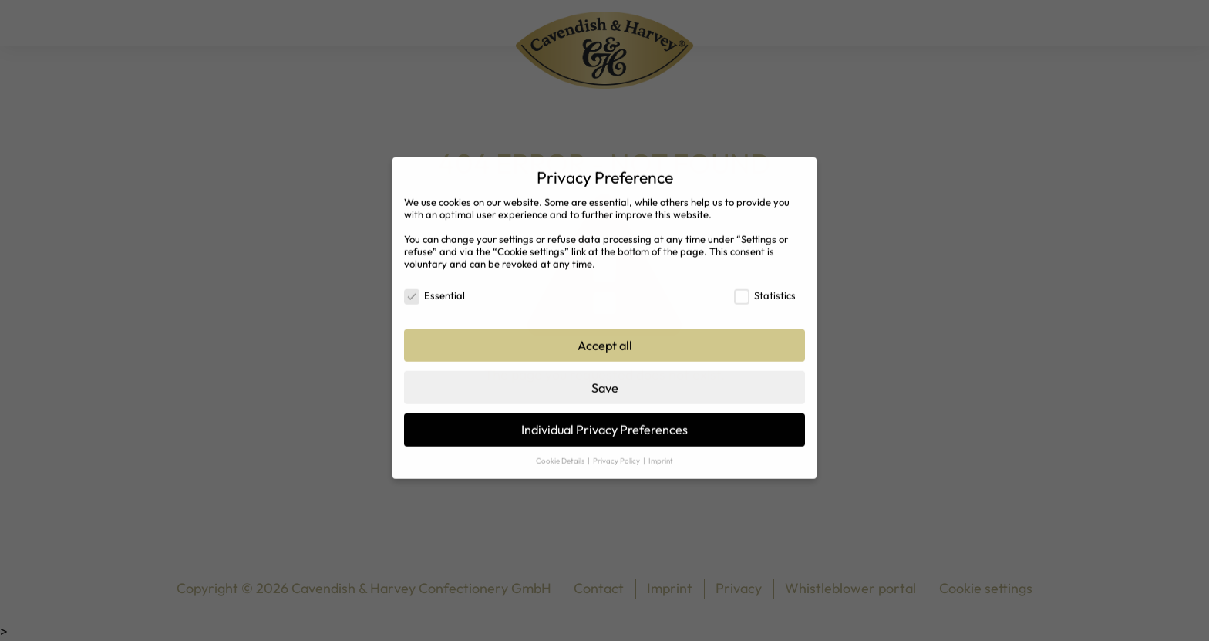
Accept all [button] (605, 337)
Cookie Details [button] (561, 452)
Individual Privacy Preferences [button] (604, 421)
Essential (434, 287)
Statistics (765, 287)
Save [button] (604, 378)
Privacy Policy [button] (617, 452)
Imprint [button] (660, 452)
